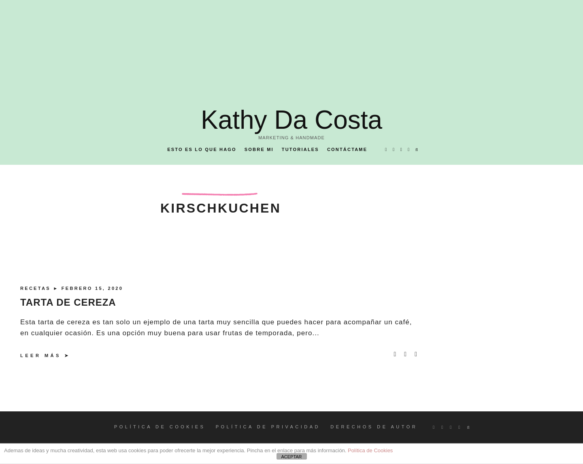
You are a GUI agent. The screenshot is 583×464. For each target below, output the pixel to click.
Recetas (36, 288)
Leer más (40, 355)
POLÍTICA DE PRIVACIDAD (268, 426)
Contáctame (347, 149)
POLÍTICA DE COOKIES (160, 426)
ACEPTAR (291, 456)
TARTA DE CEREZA (68, 302)
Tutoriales (300, 149)
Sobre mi (259, 149)
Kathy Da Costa (291, 119)
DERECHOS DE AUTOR (373, 426)
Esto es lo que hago (201, 149)
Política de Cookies (370, 450)
